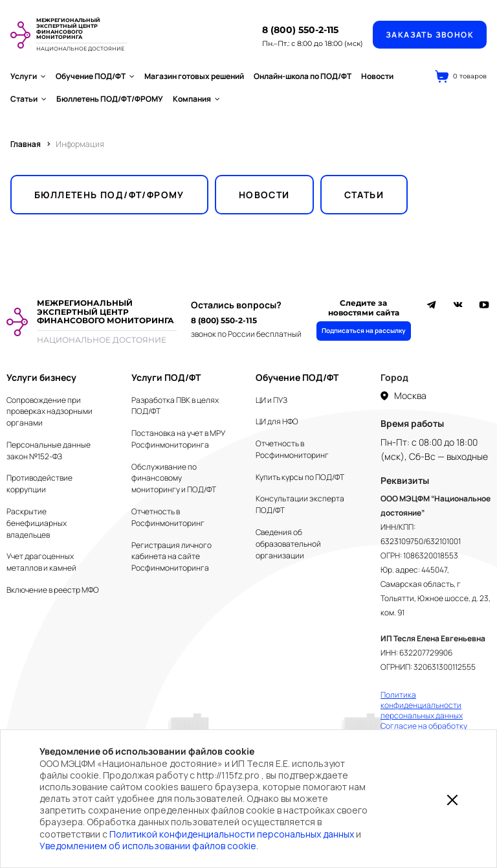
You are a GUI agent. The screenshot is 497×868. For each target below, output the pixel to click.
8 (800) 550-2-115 (300, 30)
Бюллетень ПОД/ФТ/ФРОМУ (109, 98)
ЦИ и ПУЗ (271, 399)
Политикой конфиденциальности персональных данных (231, 834)
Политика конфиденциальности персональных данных (422, 705)
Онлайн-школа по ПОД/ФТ (302, 76)
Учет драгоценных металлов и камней (41, 562)
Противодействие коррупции (39, 483)
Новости (377, 76)
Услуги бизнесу (41, 377)
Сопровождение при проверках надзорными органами (49, 411)
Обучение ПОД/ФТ (95, 76)
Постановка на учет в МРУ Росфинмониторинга (178, 439)
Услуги (28, 76)
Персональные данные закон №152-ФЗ (48, 450)
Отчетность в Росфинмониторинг (167, 517)
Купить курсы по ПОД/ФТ (300, 477)
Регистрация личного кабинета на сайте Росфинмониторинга (171, 557)
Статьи (28, 98)
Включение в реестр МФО (52, 589)
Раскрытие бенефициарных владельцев (36, 523)
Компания (196, 98)
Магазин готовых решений (194, 76)
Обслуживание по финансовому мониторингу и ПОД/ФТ (173, 478)
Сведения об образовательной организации (288, 544)
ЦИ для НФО (277, 421)
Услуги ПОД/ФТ (166, 377)
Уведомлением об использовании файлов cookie (147, 845)
